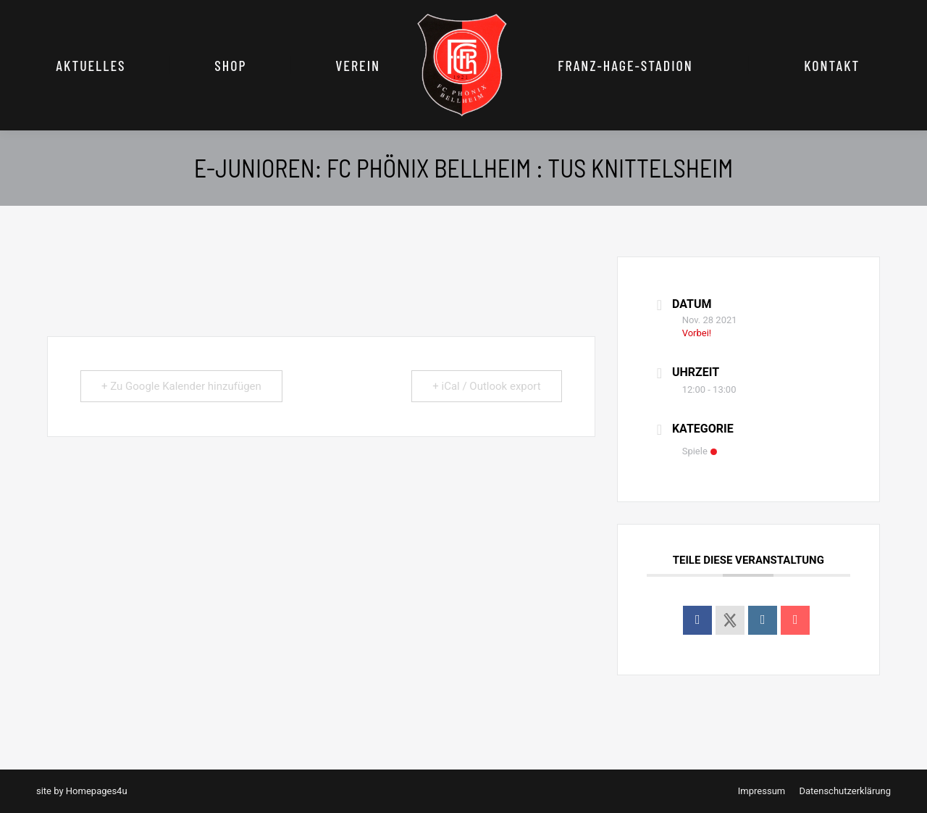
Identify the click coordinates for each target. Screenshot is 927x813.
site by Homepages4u (81, 790)
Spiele (699, 451)
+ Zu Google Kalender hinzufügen (181, 386)
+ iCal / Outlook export (486, 386)
